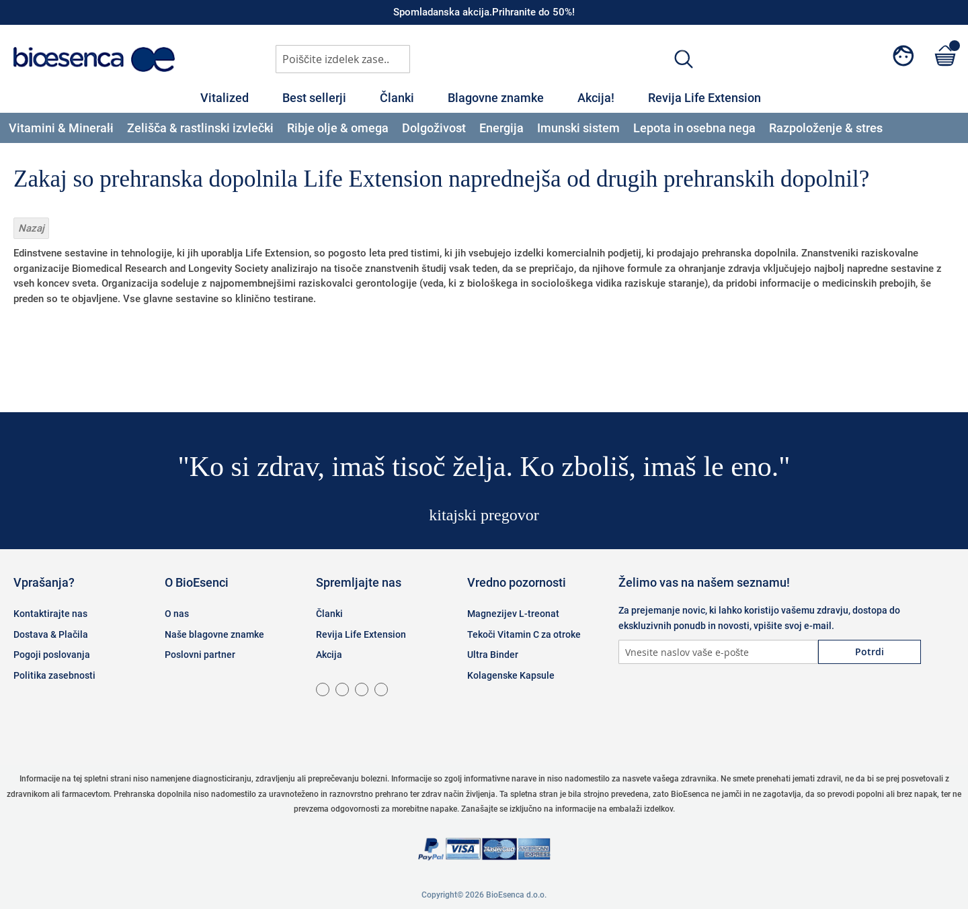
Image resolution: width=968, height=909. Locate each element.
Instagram (665, 704)
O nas (177, 613)
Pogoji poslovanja (51, 654)
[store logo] (94, 59)
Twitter (699, 704)
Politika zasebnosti (54, 675)
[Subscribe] (869, 652)
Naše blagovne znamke (214, 634)
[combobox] (343, 59)
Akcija (329, 654)
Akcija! (595, 98)
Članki (397, 98)
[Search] (684, 58)
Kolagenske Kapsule (511, 675)
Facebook (631, 704)
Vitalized (224, 98)
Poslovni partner (200, 654)
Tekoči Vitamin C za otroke (524, 634)
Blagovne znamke (496, 98)
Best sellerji (314, 98)
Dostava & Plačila (50, 634)
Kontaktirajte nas (50, 613)
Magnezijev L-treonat (513, 613)
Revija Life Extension (704, 98)
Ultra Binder (492, 654)
